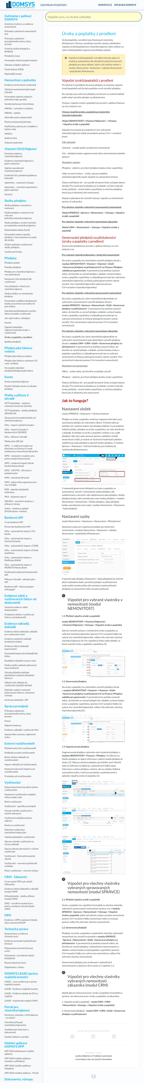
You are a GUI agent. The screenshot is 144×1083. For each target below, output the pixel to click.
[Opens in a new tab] (93, 1076)
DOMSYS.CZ (105, 4)
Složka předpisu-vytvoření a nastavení (93, 1056)
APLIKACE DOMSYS (125, 4)
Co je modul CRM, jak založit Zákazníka (93, 1059)
